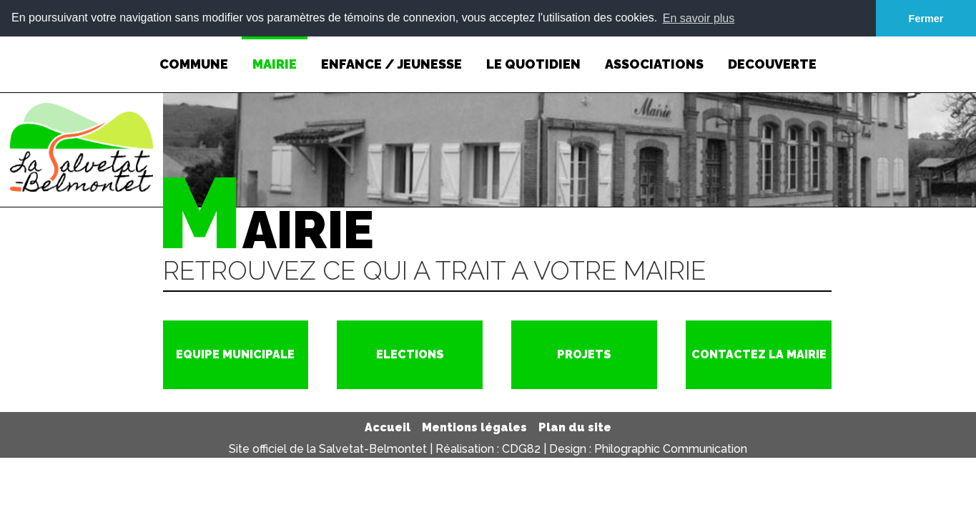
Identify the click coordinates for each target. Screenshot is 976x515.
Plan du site (574, 426)
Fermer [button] (926, 18)
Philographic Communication (670, 448)
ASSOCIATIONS (654, 53)
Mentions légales (474, 426)
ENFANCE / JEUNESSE (391, 53)
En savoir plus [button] (699, 18)
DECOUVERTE (772, 53)
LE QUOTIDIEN (533, 53)
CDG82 (521, 448)
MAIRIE (274, 53)
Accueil (387, 426)
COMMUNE (194, 53)
